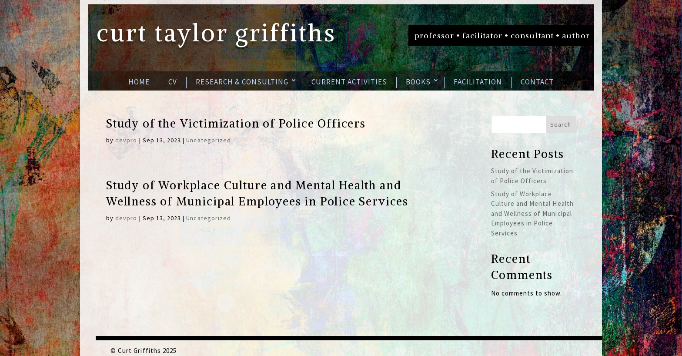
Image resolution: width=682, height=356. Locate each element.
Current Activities (349, 82)
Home (139, 82)
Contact (537, 82)
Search (560, 124)
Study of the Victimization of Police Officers (236, 123)
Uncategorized (208, 140)
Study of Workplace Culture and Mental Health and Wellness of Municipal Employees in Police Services (532, 213)
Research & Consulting (242, 82)
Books (418, 82)
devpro (126, 140)
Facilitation (478, 82)
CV (172, 82)
